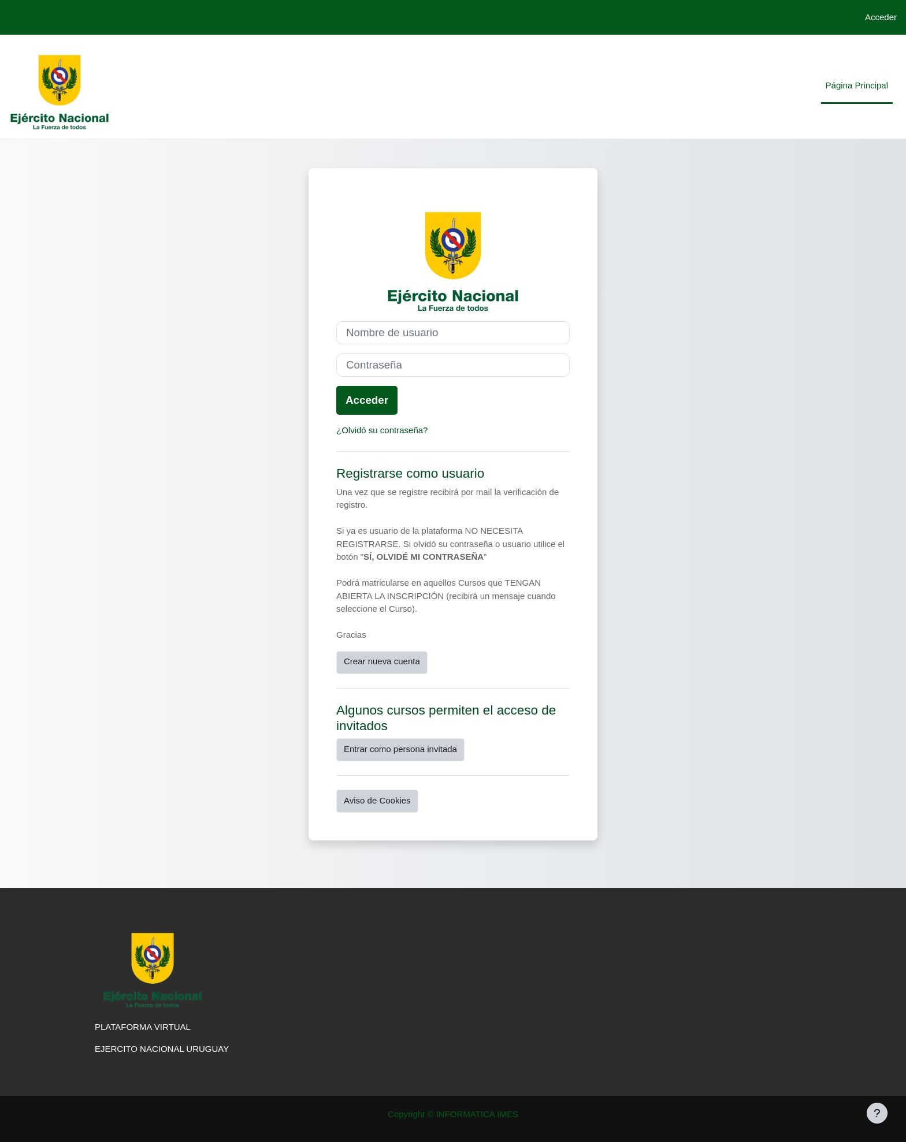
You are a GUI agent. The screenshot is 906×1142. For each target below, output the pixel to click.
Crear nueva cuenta (382, 661)
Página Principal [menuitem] (857, 85)
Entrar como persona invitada (400, 749)
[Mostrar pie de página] (877, 1113)
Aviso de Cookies (377, 800)
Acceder (881, 17)
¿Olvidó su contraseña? (382, 430)
